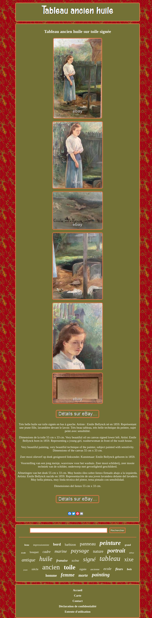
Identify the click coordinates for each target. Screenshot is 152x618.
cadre (46, 552)
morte (83, 575)
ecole (107, 569)
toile (69, 567)
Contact (78, 601)
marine (61, 551)
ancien (51, 567)
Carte (77, 595)
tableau (110, 558)
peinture (110, 542)
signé (89, 559)
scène (75, 560)
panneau (88, 543)
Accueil (77, 590)
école (23, 552)
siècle (34, 569)
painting (101, 575)
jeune (25, 570)
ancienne (95, 569)
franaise (62, 560)
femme (67, 575)
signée (82, 569)
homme (51, 576)
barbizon (70, 544)
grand (128, 545)
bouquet (34, 552)
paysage (80, 551)
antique (28, 559)
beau (26, 545)
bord (57, 544)
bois (129, 569)
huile (45, 558)
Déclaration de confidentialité (77, 606)
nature (98, 551)
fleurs (119, 569)
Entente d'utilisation (77, 611)
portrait (116, 550)
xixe (129, 559)
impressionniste (41, 544)
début (131, 552)
